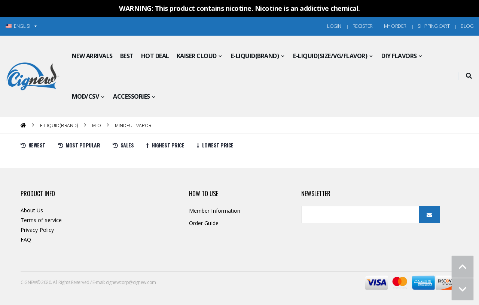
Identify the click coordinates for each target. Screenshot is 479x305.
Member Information (214, 210)
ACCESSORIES (131, 96)
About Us (32, 210)
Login (334, 26)
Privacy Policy (37, 229)
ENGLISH (19, 26)
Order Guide (204, 223)
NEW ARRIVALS (92, 56)
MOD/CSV (85, 96)
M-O (96, 125)
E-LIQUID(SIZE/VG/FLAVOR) (330, 56)
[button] (468, 76)
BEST (127, 56)
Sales (123, 145)
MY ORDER (395, 26)
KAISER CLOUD (197, 56)
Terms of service (41, 220)
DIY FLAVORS (399, 56)
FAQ (26, 239)
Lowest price (215, 145)
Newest (33, 145)
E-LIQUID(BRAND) (255, 56)
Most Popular (79, 145)
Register (363, 26)
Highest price (165, 145)
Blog (467, 26)
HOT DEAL (155, 56)
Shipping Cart (434, 26)
